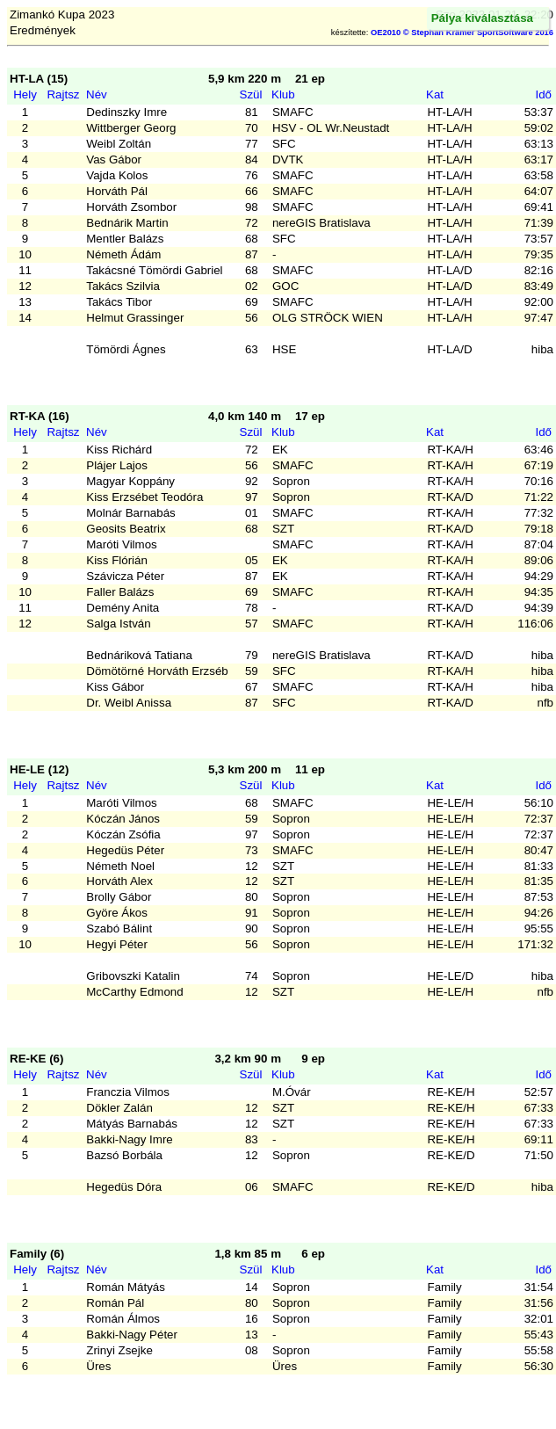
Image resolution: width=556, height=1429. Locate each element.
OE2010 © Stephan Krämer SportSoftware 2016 (462, 32)
